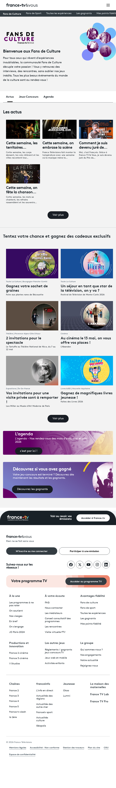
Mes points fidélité (90, 624)
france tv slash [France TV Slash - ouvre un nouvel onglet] (17, 712)
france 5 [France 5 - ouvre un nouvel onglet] (14, 707)
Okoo (66, 690)
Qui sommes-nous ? (91, 650)
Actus (10, 96)
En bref (13, 621)
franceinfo (43, 684)
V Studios (14, 664)
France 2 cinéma (18, 653)
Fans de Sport (33, 13)
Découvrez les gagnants (32, 489)
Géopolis (41, 726)
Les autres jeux (55, 643)
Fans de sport (87, 608)
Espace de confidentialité (22, 754)
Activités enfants (54, 663)
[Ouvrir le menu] (108, 5)
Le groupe (86, 643)
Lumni (66, 696)
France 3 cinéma (18, 658)
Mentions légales (17, 747)
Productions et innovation (19, 644)
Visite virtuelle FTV (55, 632)
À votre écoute (55, 596)
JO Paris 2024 (17, 632)
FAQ (47, 603)
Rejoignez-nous (89, 666)
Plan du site (94, 747)
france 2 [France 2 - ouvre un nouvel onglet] (14, 690)
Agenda (49, 96)
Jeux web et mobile (56, 658)
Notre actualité (89, 660)
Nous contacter (54, 608)
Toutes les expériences (58, 13)
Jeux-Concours (28, 96)
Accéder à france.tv (93, 517)
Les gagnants (84, 13)
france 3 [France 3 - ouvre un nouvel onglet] (14, 696)
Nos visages (15, 616)
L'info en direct (44, 690)
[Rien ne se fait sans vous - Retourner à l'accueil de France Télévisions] (58, 539)
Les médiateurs (53, 613)
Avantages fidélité (92, 596)
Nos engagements (90, 655)
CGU (106, 747)
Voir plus (58, 215)
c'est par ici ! (28, 451)
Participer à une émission (84, 551)
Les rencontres (53, 627)
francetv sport (44, 712)
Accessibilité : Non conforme (44, 747)
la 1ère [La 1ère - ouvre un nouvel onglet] (13, 717)
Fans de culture (89, 603)
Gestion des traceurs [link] (73, 747)
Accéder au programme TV (86, 581)
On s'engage (16, 627)
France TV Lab (99, 694)
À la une (14, 596)
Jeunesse (69, 684)
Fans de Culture (12, 13)
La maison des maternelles (99, 685)
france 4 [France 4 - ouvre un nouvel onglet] (14, 701)
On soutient (16, 611)
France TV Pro (99, 701)
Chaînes (14, 684)
